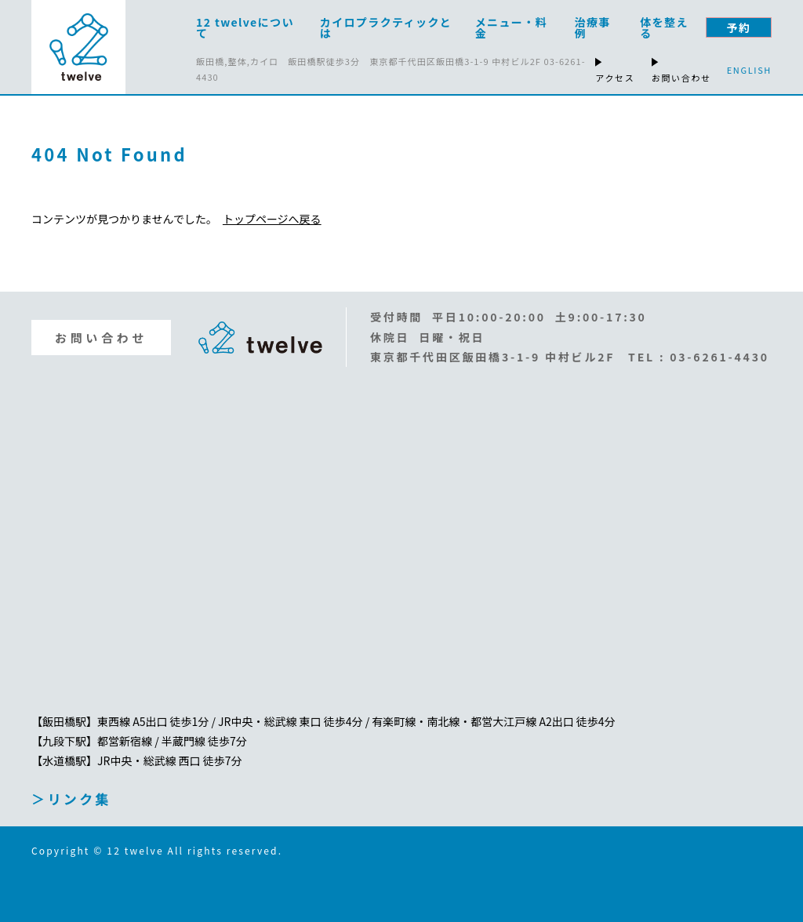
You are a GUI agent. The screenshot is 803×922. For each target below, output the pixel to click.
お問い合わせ (101, 337)
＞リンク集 (71, 798)
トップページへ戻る (272, 219)
